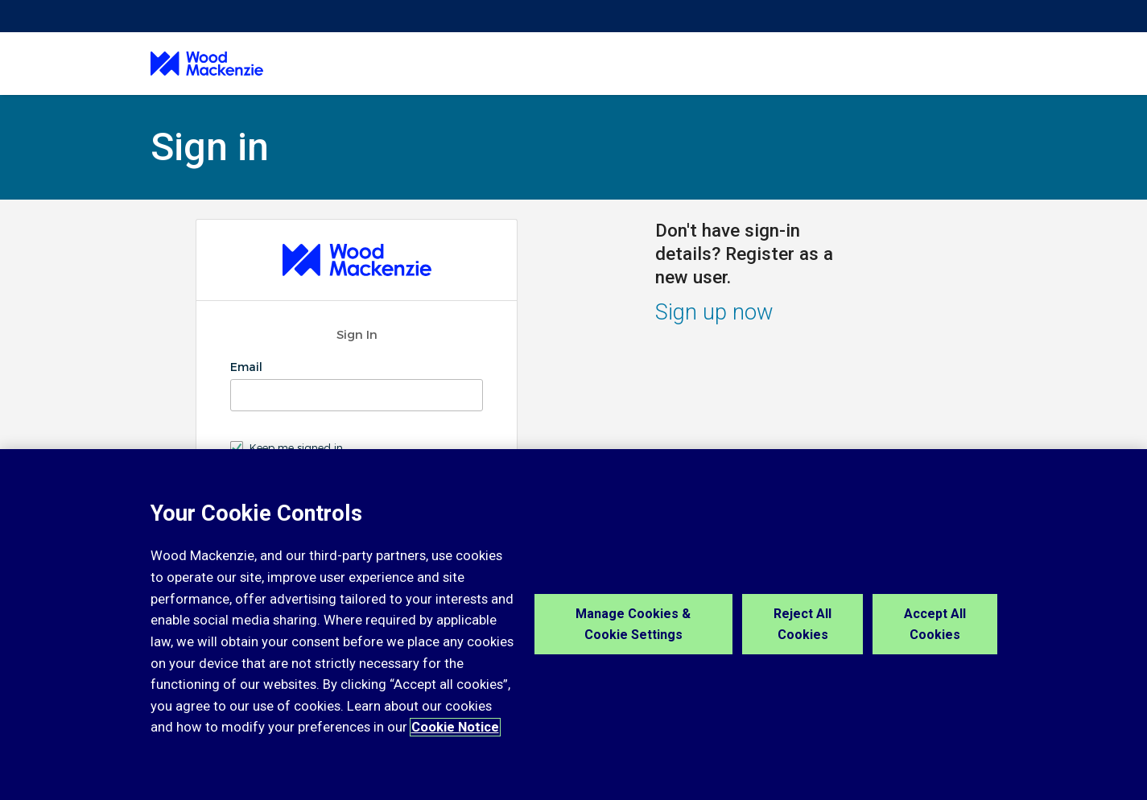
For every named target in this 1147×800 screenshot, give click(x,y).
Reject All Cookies (802, 624)
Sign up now (714, 312)
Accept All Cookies (935, 624)
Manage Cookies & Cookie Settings (633, 624)
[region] (573, 624)
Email (248, 367)
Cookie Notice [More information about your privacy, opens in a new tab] (455, 727)
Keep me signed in (296, 447)
